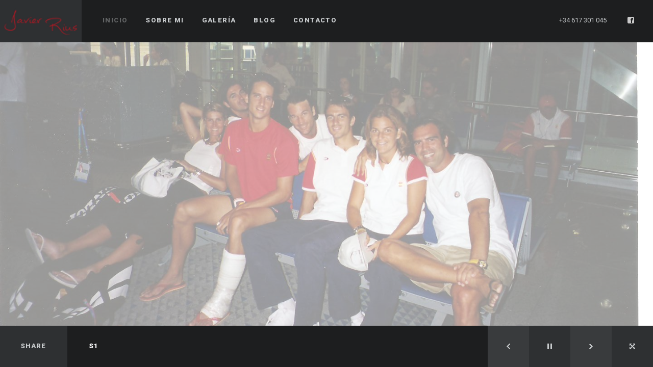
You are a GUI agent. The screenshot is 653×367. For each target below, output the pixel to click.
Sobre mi (164, 20)
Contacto (315, 20)
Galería (219, 20)
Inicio (115, 20)
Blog (264, 20)
